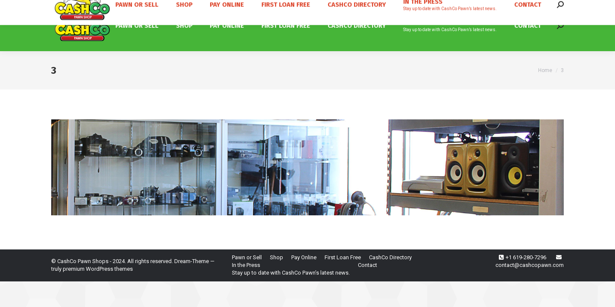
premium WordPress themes (98, 269)
